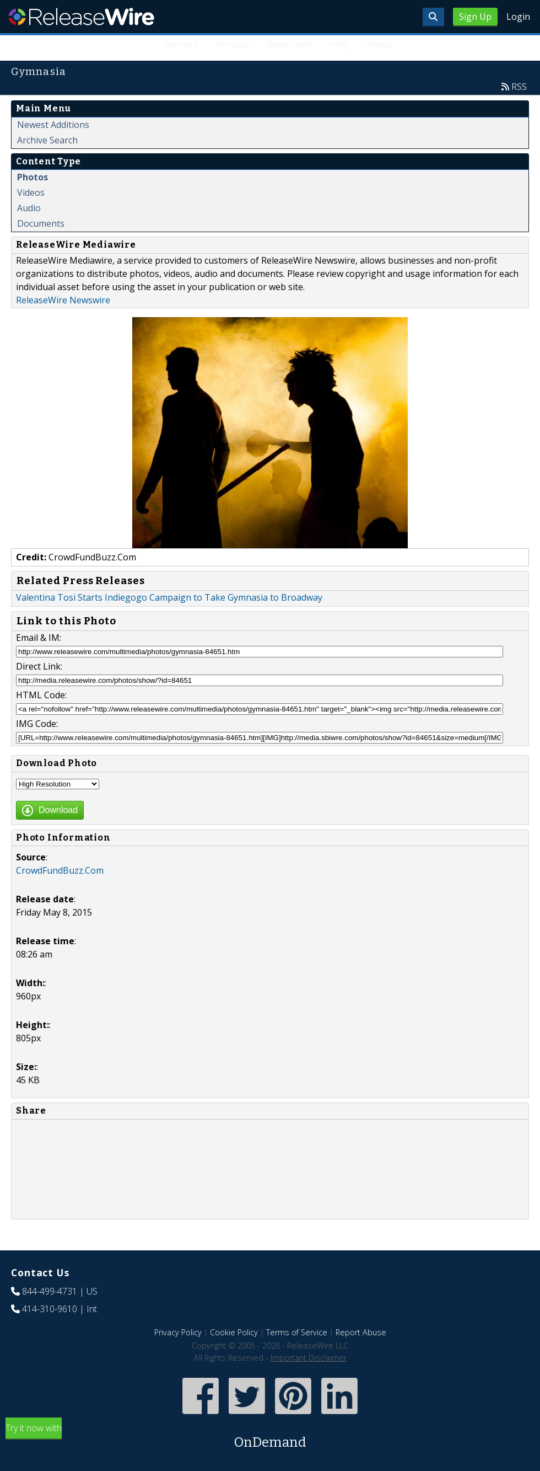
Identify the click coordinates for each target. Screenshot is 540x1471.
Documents (40, 223)
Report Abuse (361, 1332)
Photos (32, 177)
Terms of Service (296, 1332)
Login (518, 16)
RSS (519, 87)
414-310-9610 (49, 1309)
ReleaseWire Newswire (63, 300)
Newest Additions (53, 125)
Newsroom (289, 44)
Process (233, 44)
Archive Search (47, 140)
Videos (31, 192)
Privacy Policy (178, 1332)
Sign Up (475, 16)
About (379, 44)
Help (339, 44)
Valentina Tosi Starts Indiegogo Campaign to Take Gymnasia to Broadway (169, 597)
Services (182, 44)
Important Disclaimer (309, 1357)
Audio (29, 208)
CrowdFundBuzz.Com (60, 870)
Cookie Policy (234, 1332)
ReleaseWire (81, 17)
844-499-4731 (49, 1291)
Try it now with (270, 1437)
